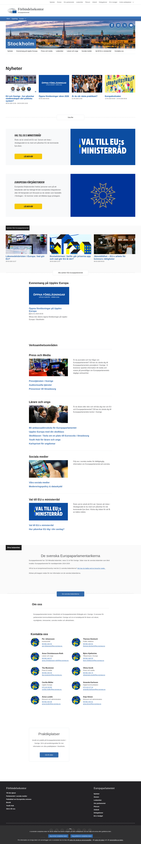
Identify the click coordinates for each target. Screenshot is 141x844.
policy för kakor (99, 840)
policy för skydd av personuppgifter (80, 840)
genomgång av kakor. (116, 840)
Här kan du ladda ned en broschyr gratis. (91, 568)
